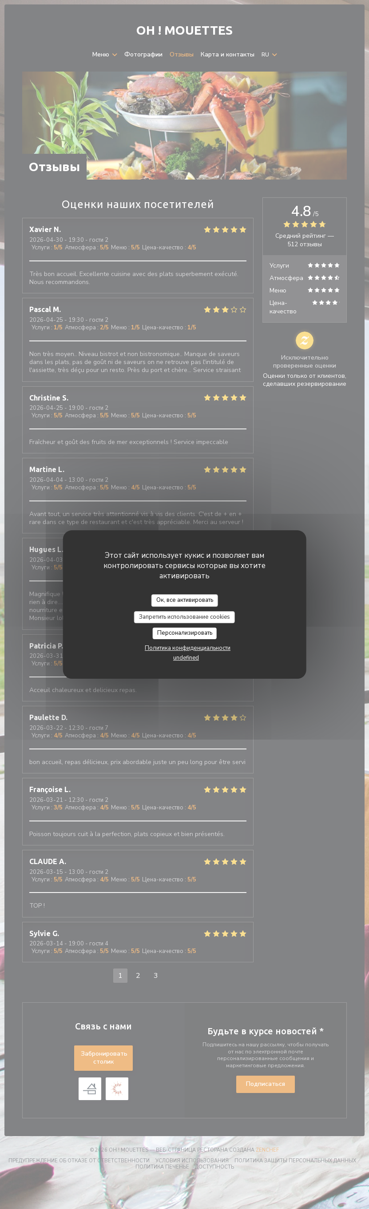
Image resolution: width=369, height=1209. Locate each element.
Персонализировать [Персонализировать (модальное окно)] (184, 633)
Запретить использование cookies (184, 617)
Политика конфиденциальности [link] (187, 648)
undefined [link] (186, 658)
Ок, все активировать (184, 600)
